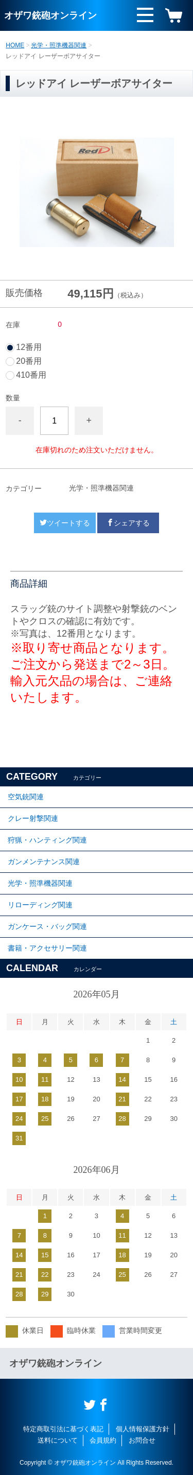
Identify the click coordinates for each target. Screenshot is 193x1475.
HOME (15, 45)
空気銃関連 (26, 797)
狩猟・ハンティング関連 (47, 840)
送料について (58, 1440)
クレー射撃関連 (33, 818)
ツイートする (65, 523)
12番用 (29, 347)
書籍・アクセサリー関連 (47, 948)
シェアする (128, 523)
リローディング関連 (40, 905)
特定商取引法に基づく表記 (63, 1429)
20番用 (29, 361)
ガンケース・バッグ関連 (47, 926)
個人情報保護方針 (142, 1429)
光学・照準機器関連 (58, 45)
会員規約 (103, 1440)
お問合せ (142, 1440)
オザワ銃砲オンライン (50, 15)
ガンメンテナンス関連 (44, 861)
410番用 (31, 375)
